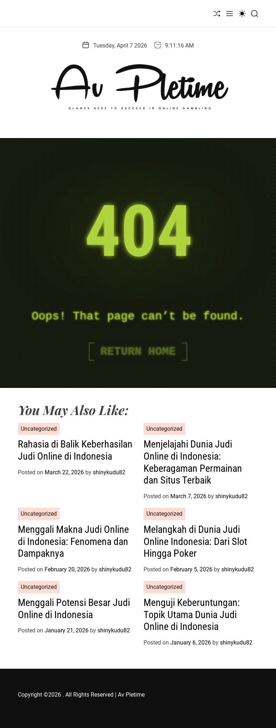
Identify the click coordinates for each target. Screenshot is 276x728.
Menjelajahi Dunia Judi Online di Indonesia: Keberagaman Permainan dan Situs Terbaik (193, 462)
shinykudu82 (109, 472)
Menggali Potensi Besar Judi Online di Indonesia (74, 609)
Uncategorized (39, 428)
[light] (242, 13)
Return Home (138, 351)
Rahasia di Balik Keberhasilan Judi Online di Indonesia (75, 450)
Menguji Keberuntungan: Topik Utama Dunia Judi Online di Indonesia (192, 614)
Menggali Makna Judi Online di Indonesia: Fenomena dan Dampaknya (73, 541)
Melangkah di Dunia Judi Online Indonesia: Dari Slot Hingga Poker (195, 541)
